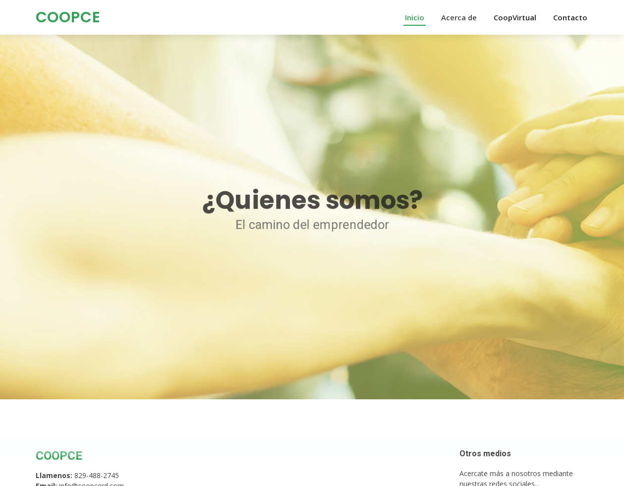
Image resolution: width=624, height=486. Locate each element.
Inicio (414, 17)
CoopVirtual (515, 17)
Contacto (570, 17)
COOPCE (68, 17)
